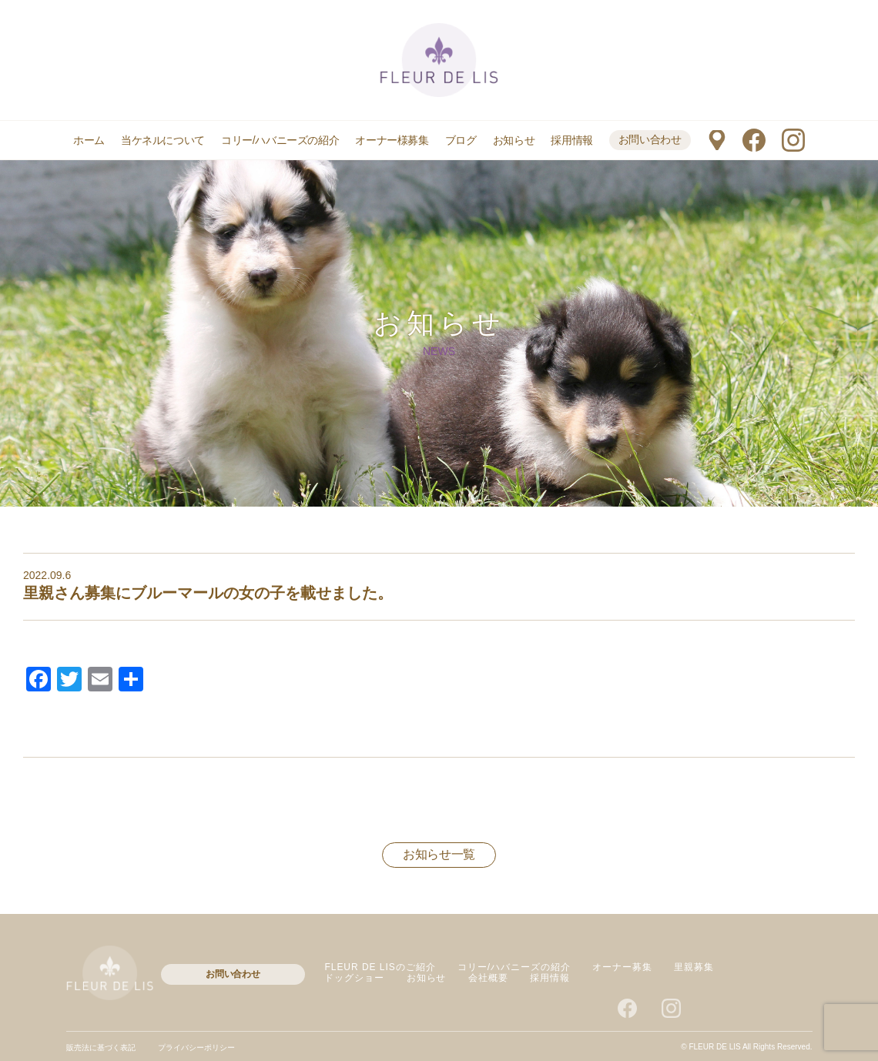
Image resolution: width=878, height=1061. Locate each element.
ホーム (89, 140)
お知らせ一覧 (439, 854)
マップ (716, 140)
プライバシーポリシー (196, 1047)
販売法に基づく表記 (101, 1047)
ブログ (461, 140)
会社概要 (488, 977)
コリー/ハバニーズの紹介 (280, 140)
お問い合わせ (650, 139)
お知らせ (514, 140)
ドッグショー (354, 977)
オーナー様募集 (391, 140)
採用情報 (571, 140)
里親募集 (694, 967)
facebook (754, 140)
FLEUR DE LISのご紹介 (379, 967)
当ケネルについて (163, 140)
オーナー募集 (622, 967)
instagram (793, 140)
